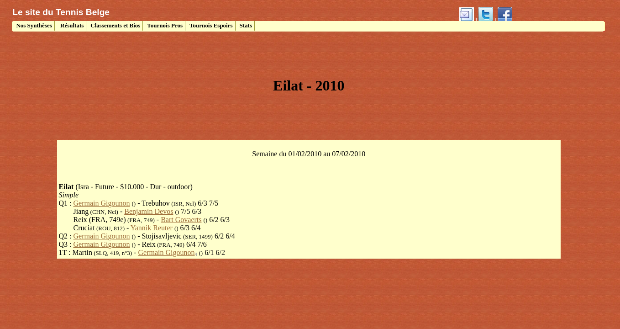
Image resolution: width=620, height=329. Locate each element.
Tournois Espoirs (211, 25)
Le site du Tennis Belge (61, 12)
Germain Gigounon (102, 203)
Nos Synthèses (33, 25)
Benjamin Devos (148, 211)
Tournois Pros (165, 25)
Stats (246, 25)
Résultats (71, 25)
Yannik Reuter (152, 228)
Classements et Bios (115, 25)
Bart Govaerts (181, 219)
